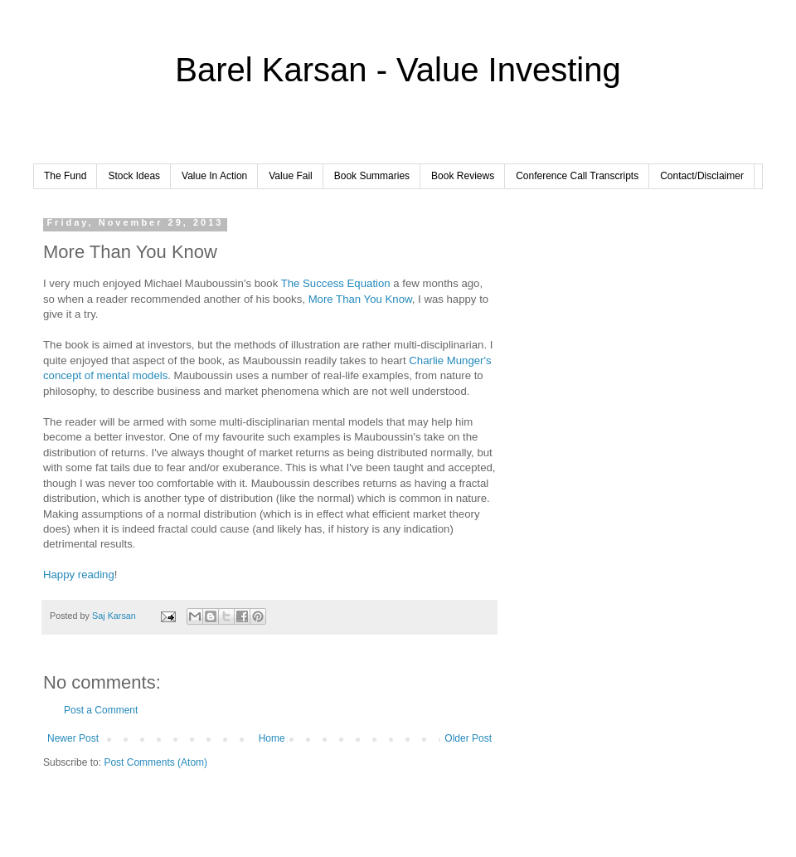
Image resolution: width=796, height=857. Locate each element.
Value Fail (290, 176)
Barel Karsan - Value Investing (397, 69)
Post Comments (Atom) (155, 762)
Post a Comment (101, 710)
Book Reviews (462, 176)
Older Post (468, 738)
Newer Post (73, 738)
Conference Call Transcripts (577, 176)
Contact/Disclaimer (702, 176)
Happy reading (78, 574)
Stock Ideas (134, 176)
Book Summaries (372, 176)
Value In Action (214, 176)
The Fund (65, 176)
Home (272, 738)
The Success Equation (336, 283)
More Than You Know (360, 299)
